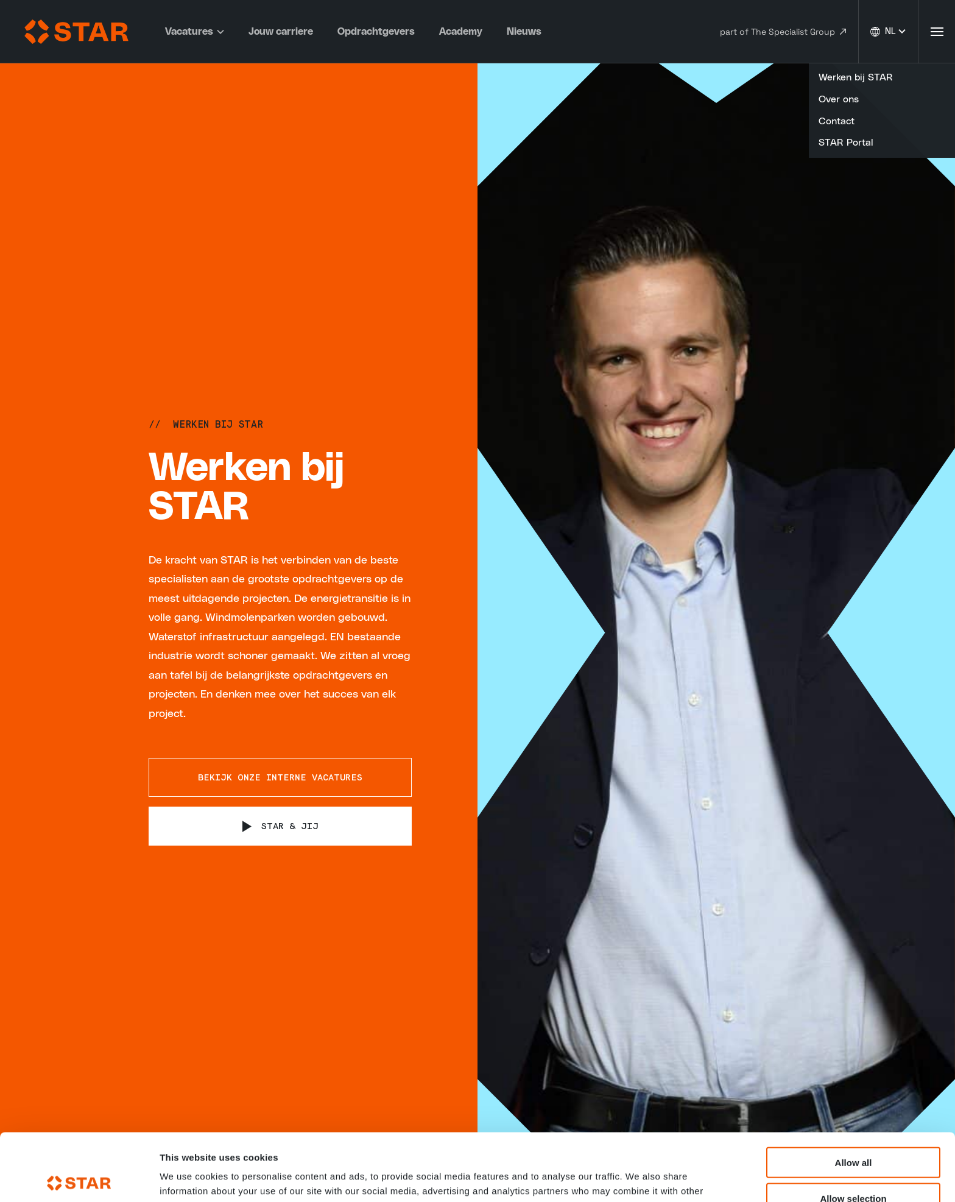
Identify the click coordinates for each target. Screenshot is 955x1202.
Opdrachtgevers (376, 32)
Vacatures (194, 32)
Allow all (853, 1095)
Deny (853, 1166)
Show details (639, 1178)
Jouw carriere (280, 32)
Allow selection (853, 1131)
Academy (460, 32)
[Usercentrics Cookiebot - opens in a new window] (79, 1178)
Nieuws (524, 32)
